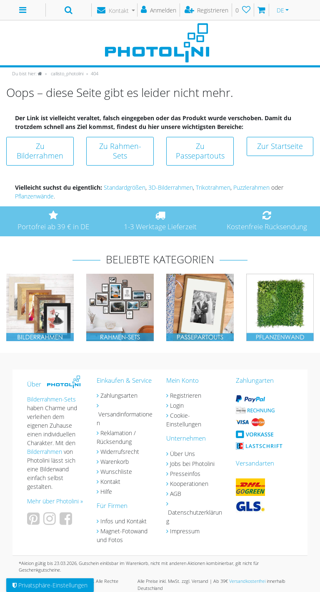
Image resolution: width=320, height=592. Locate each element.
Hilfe (106, 491)
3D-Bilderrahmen (170, 187)
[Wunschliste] (243, 10)
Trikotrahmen (213, 187)
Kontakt (110, 481)
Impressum (185, 531)
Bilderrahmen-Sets (51, 399)
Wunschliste (116, 472)
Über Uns (182, 454)
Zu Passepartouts (200, 151)
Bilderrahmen (44, 452)
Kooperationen (189, 484)
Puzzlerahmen (251, 187)
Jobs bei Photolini (192, 464)
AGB (175, 494)
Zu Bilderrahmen (40, 151)
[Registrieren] (206, 10)
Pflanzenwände (34, 196)
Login (177, 405)
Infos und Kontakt (123, 521)
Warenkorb (114, 462)
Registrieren (185, 395)
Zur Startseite (280, 146)
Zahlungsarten (119, 395)
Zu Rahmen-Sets (120, 151)
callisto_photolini (66, 73)
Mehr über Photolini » (55, 501)
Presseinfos (185, 474)
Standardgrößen (124, 187)
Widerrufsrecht (119, 452)
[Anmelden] (159, 10)
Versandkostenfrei (247, 581)
